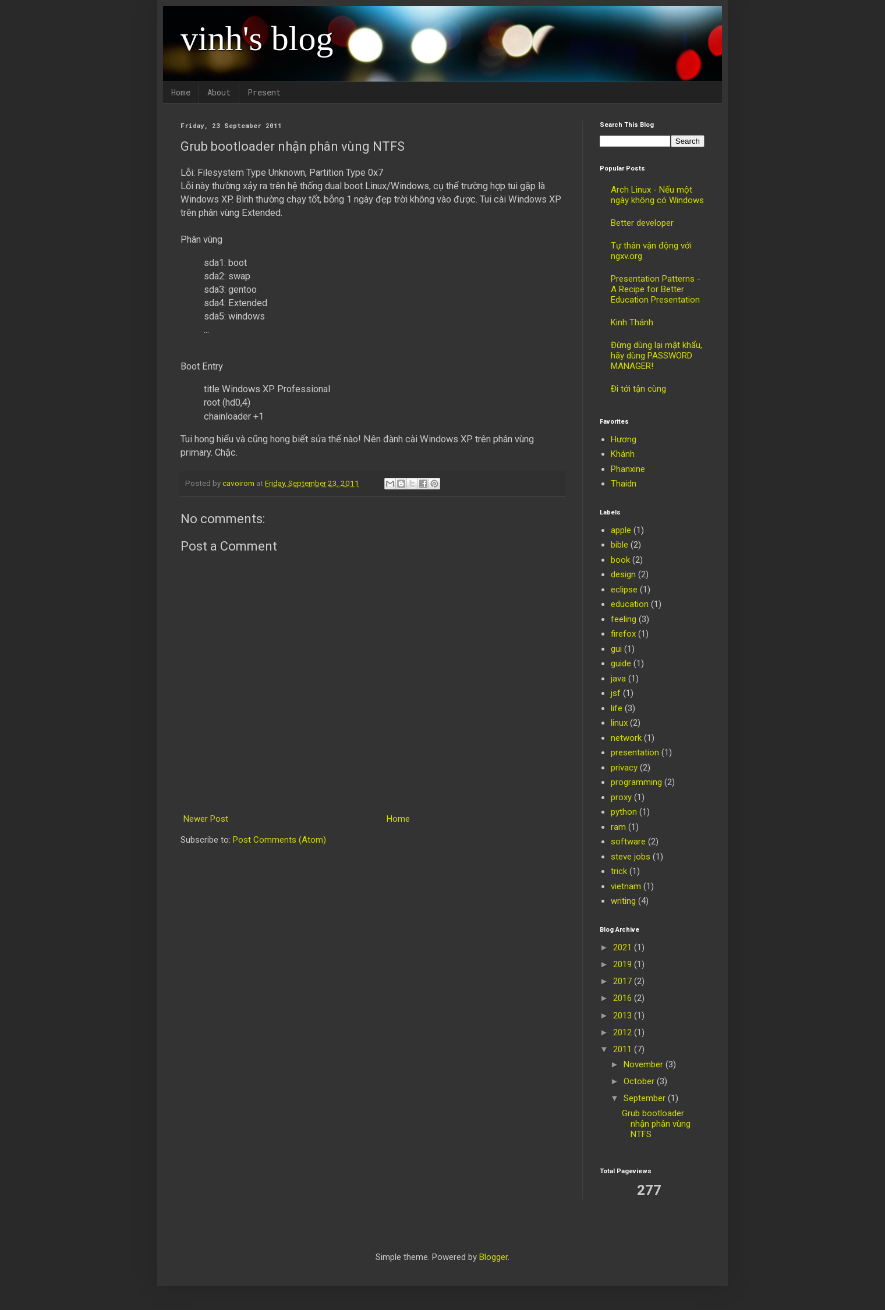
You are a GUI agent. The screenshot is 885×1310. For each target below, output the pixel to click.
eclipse (624, 589)
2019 (623, 964)
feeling (623, 619)
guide (621, 663)
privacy (624, 767)
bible (619, 544)
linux (619, 723)
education (630, 604)
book (620, 560)
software (628, 841)
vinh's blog (257, 38)
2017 (623, 981)
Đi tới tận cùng (638, 389)
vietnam (626, 886)
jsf (616, 693)
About (219, 92)
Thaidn (623, 483)
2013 (623, 1015)
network (626, 738)
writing (623, 901)
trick (619, 871)
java (618, 678)
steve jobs (630, 856)
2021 (623, 947)
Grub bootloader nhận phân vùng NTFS (656, 1123)
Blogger (493, 1257)
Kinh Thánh (632, 322)
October (640, 1081)
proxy (621, 797)
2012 (623, 1032)
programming (636, 782)
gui (616, 649)
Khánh (623, 454)
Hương (623, 439)
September (646, 1098)
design (623, 574)
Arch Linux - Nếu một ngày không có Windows (657, 194)
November (644, 1064)
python (624, 812)
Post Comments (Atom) (279, 840)
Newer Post (205, 819)
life (616, 708)
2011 (623, 1049)
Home (180, 92)
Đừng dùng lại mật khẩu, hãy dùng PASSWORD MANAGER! (656, 355)
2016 (623, 998)
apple (621, 530)
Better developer (642, 223)
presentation (635, 752)
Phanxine (628, 469)
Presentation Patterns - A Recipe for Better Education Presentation (655, 289)
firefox (623, 634)
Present (264, 92)
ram (618, 827)
